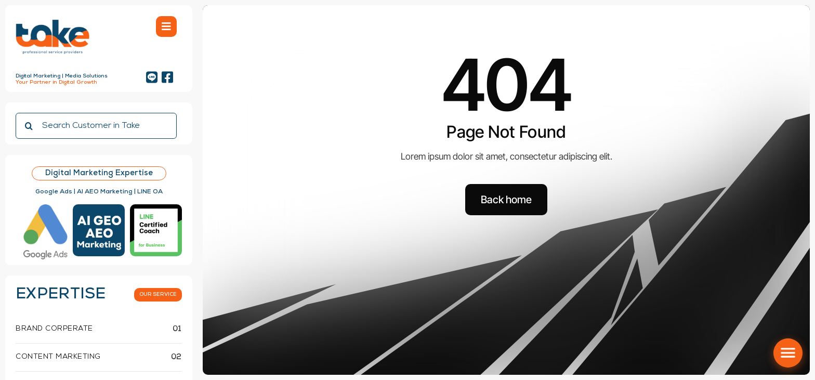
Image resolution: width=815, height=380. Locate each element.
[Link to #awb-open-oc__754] (166, 26)
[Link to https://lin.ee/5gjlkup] (151, 77)
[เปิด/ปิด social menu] (788, 353)
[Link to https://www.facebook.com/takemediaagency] (167, 77)
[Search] (29, 126)
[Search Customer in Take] (96, 126)
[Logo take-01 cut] (52, 20)
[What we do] (158, 295)
